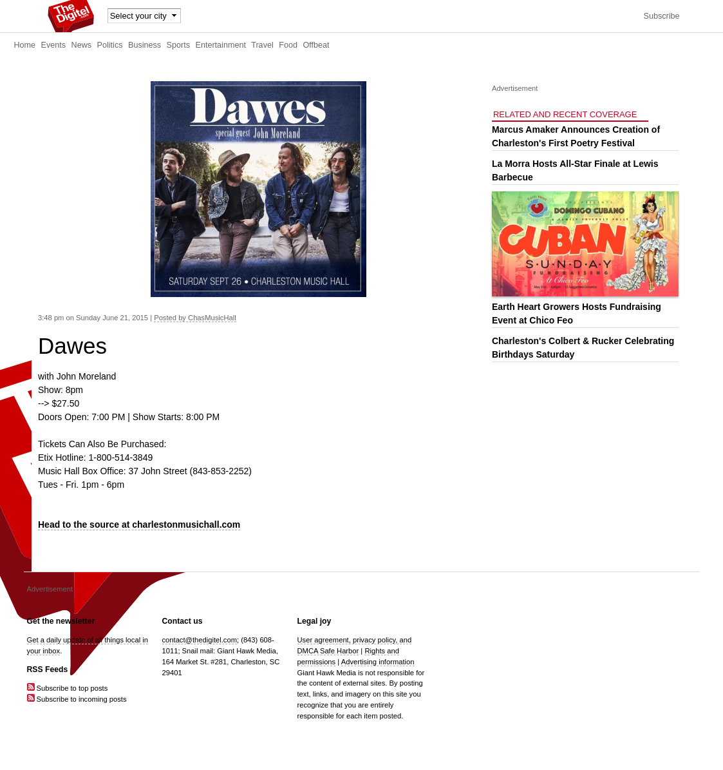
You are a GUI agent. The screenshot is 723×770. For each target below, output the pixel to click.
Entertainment (221, 45)
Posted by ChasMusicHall (195, 318)
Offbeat (316, 45)
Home (25, 45)
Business (144, 45)
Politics (110, 45)
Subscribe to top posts (67, 688)
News (81, 45)
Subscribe (661, 16)
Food (288, 45)
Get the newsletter (61, 621)
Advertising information (378, 662)
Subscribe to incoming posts (77, 699)
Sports (178, 45)
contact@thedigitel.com (199, 640)
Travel (262, 45)
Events (53, 45)
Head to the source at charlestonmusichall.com (139, 524)
